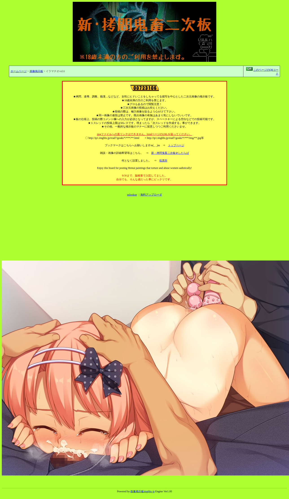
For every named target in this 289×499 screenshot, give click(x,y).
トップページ (176, 145)
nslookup (132, 194)
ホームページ (19, 71)
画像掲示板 (36, 71)
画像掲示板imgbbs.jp (142, 491)
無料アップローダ (151, 194)
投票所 (163, 160)
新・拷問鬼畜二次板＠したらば (170, 153)
